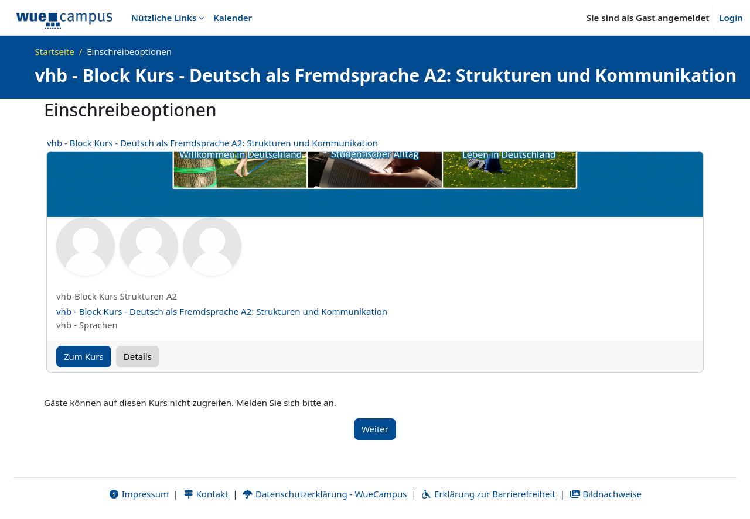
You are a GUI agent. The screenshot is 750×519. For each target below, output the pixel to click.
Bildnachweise (606, 494)
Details (138, 356)
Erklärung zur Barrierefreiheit (488, 494)
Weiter (375, 429)
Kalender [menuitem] (232, 17)
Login (731, 17)
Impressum (138, 494)
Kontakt (206, 494)
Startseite (54, 51)
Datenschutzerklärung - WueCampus (324, 494)
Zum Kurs (84, 356)
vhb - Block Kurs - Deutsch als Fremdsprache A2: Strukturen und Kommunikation (212, 143)
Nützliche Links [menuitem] (163, 17)
